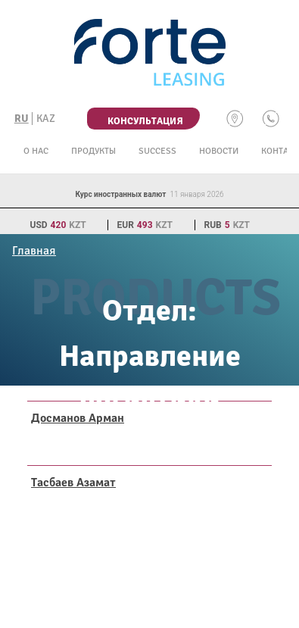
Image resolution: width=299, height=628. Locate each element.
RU (21, 118)
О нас (35, 151)
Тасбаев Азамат (73, 482)
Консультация (144, 121)
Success (157, 151)
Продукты (93, 151)
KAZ (45, 118)
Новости (218, 151)
